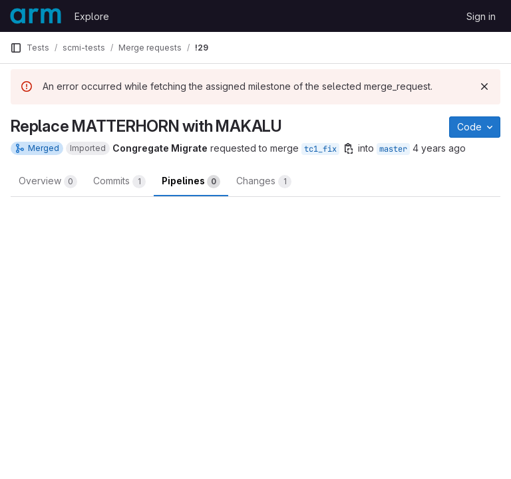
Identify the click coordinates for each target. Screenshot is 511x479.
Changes (263, 181)
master (393, 149)
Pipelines (191, 181)
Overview (48, 181)
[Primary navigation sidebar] (16, 48)
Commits (119, 181)
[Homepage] (35, 16)
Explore (92, 16)
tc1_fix (320, 149)
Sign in (481, 16)
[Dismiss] (484, 86)
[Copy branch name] (349, 148)
